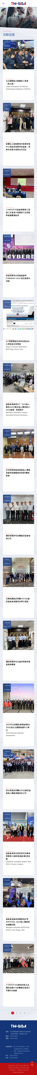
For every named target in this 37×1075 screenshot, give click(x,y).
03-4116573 (14, 1036)
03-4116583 (14, 1038)
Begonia (21, 1072)
